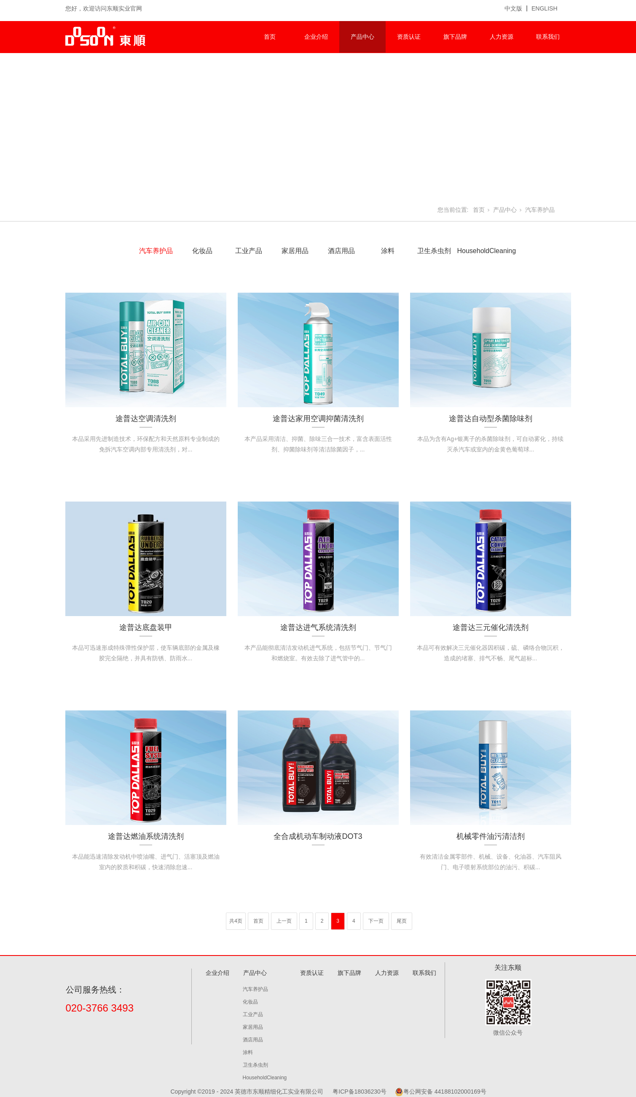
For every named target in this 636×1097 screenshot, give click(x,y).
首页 (270, 36)
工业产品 (248, 250)
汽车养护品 (540, 209)
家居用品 (295, 250)
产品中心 (362, 36)
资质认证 (409, 36)
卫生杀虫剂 (434, 250)
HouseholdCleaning (480, 250)
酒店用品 (341, 250)
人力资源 (501, 36)
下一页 (376, 921)
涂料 (387, 250)
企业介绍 (316, 36)
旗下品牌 (455, 36)
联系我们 (548, 36)
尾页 (402, 921)
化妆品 (202, 250)
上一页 (284, 921)
